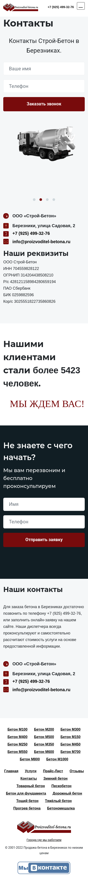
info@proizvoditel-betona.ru (41, 241)
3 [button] (47, 199)
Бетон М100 (17, 729)
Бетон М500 (44, 737)
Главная (11, 771)
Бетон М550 (17, 752)
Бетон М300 (71, 729)
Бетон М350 (44, 744)
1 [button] (34, 199)
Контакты (28, 778)
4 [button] (53, 199)
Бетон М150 (71, 737)
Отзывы (76, 771)
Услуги (30, 771)
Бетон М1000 (57, 759)
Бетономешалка (61, 808)
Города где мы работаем (44, 840)
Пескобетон (61, 786)
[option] (44, 145)
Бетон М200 (44, 729)
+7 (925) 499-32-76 (61, 7)
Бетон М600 (44, 752)
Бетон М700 (71, 752)
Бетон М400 (17, 737)
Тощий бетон (27, 801)
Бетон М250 (17, 744)
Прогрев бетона (27, 808)
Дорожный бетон (67, 793)
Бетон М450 (71, 744)
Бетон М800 (30, 759)
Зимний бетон (55, 778)
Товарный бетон (31, 786)
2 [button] (40, 199)
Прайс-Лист (53, 771)
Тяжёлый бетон (58, 801)
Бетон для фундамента (26, 793)
